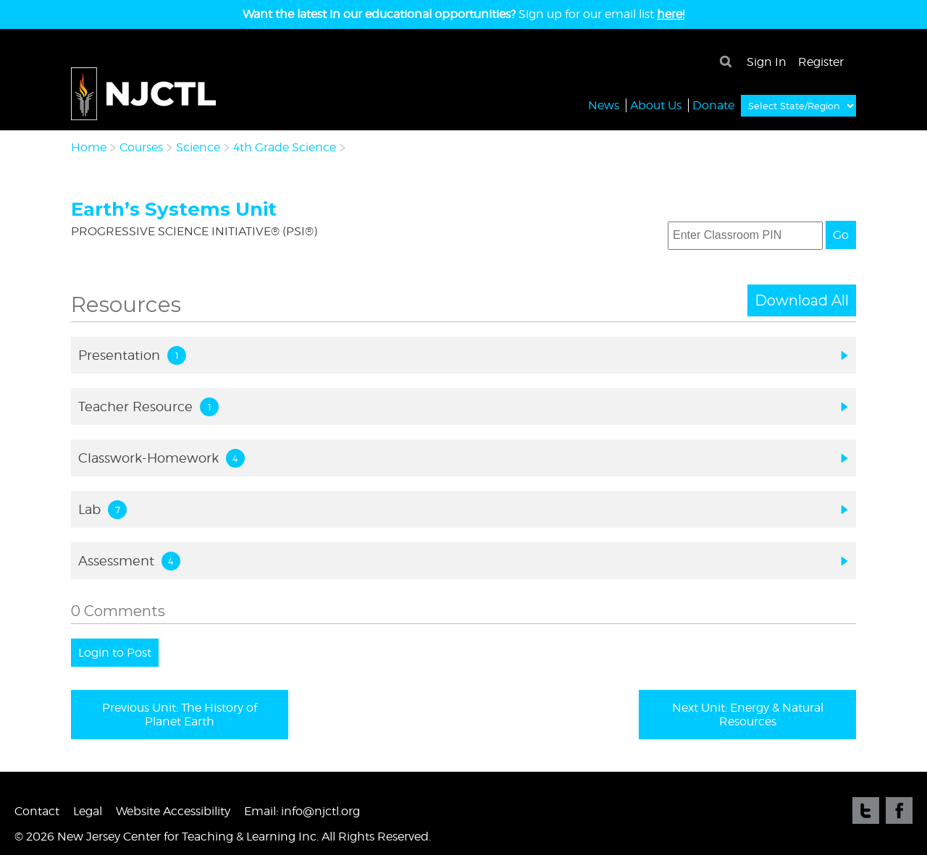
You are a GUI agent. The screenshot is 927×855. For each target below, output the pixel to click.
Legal (87, 811)
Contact (36, 811)
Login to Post (114, 653)
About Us (655, 104)
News (603, 104)
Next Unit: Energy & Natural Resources (747, 714)
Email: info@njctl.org (302, 811)
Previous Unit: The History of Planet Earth (179, 714)
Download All (802, 300)
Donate (713, 104)
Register (821, 62)
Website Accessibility (173, 811)
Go (841, 235)
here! (670, 14)
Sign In (767, 62)
